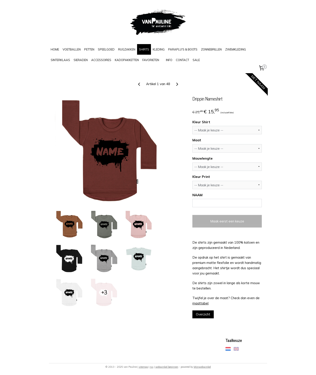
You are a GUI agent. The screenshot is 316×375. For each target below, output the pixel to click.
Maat (196, 140)
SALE (196, 60)
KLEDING (159, 49)
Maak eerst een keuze (227, 221)
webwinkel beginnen (166, 366)
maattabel (200, 303)
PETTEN (89, 49)
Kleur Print (201, 177)
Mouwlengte (202, 158)
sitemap (143, 366)
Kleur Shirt (201, 122)
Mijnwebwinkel (202, 366)
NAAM (197, 195)
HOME (55, 49)
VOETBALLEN (72, 49)
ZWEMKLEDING (235, 49)
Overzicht (203, 314)
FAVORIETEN (150, 60)
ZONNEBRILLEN (211, 49)
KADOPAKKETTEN (127, 60)
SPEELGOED (106, 49)
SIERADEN (81, 60)
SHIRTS (144, 49)
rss (151, 366)
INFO (169, 60)
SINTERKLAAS (60, 60)
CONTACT (182, 60)
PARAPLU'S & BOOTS (182, 49)
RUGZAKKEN (126, 49)
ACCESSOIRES (101, 60)
